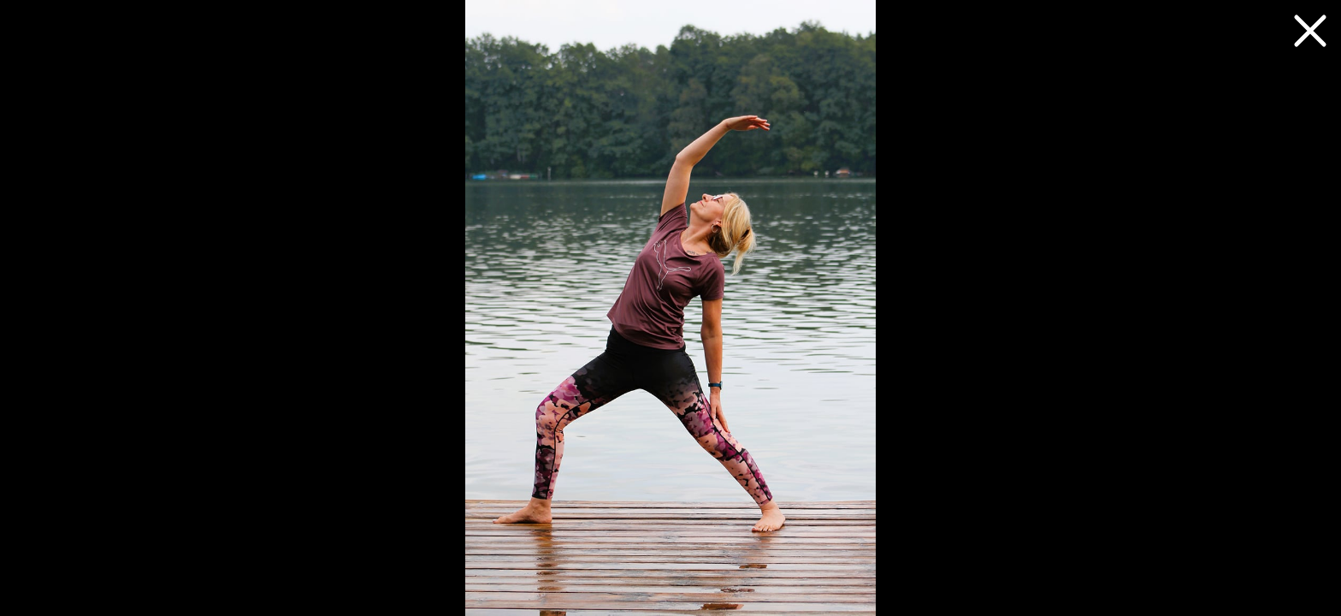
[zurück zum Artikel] (1310, 31)
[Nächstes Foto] (670, 308)
